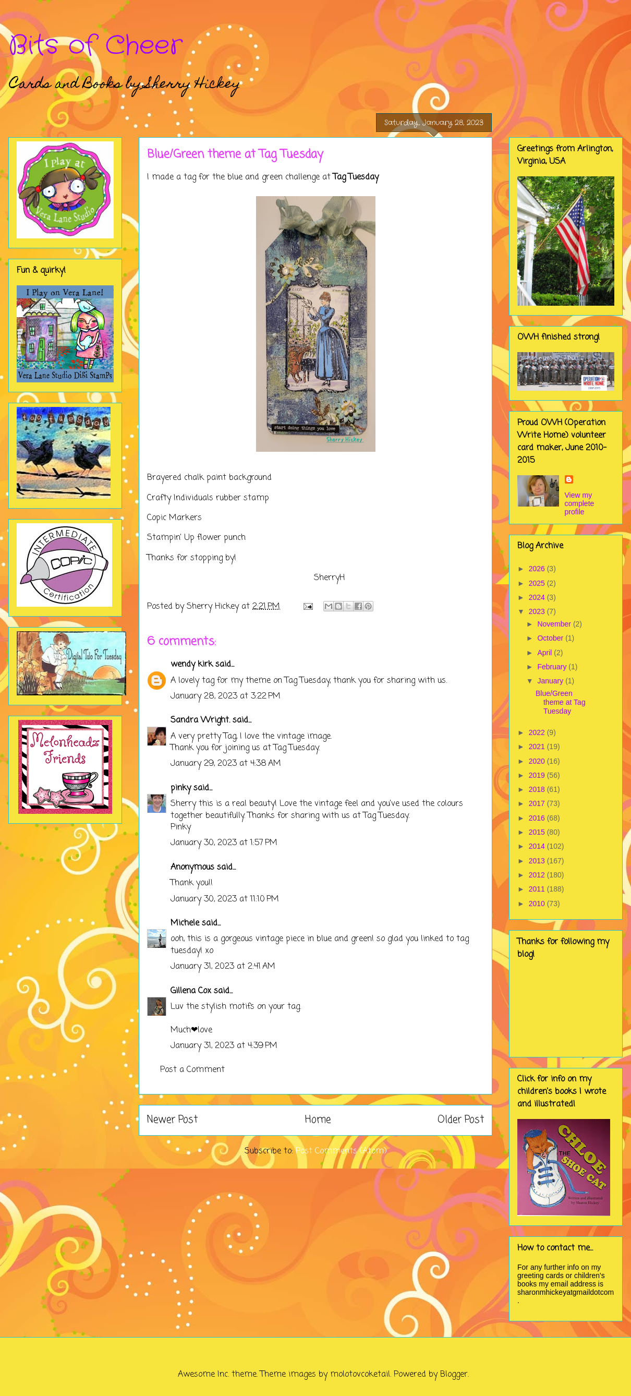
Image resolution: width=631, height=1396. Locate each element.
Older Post (461, 1119)
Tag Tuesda (353, 177)
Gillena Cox (191, 991)
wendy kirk (192, 664)
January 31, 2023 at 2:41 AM (223, 966)
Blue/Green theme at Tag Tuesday (561, 702)
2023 (538, 611)
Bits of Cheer (95, 46)
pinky (181, 788)
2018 (538, 789)
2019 (538, 775)
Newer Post (172, 1119)
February (552, 667)
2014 (538, 846)
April (545, 652)
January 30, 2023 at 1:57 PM (224, 843)
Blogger (454, 1374)
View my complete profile (579, 503)
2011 (538, 889)
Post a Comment (192, 1070)
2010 (538, 903)
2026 (538, 568)
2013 (538, 861)
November (555, 624)
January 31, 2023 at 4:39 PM (224, 1046)
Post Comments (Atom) (341, 1151)
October (551, 638)
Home (318, 1119)
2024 (538, 597)
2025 (538, 583)
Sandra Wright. (200, 720)
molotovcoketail (360, 1374)
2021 (538, 746)
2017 (538, 803)
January (551, 681)
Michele (185, 923)
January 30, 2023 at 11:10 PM (225, 899)
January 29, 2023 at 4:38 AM (226, 763)
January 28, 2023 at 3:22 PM (226, 696)
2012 (538, 875)
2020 (538, 761)
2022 (538, 732)
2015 (538, 832)
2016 (538, 818)
